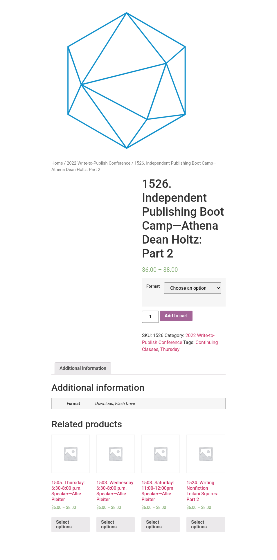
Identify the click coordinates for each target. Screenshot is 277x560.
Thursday (169, 349)
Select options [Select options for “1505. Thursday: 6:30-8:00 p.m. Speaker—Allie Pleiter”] (64, 524)
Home (57, 163)
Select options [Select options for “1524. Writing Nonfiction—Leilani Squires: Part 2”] (199, 524)
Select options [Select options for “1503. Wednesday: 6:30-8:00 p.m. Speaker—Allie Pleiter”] (109, 524)
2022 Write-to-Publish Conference (98, 163)
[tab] (83, 368)
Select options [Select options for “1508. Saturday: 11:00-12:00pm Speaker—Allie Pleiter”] (154, 524)
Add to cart (176, 315)
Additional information (83, 368)
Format (153, 286)
